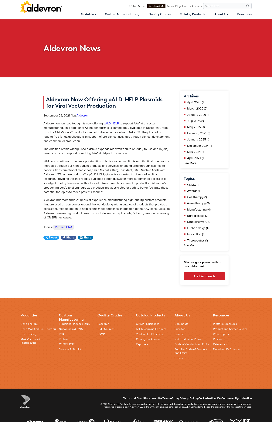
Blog (178, 6)
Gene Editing (28, 334)
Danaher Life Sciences (227, 349)
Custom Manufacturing (122, 14)
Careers (197, 6)
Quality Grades (159, 14)
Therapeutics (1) (197, 240)
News (170, 6)
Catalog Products (192, 14)
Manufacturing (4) (199, 209)
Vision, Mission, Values (188, 339)
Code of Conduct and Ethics (192, 344)
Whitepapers (221, 334)
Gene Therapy (29, 324)
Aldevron (82, 115)
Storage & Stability (70, 349)
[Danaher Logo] (25, 401)
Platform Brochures (225, 324)
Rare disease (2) (197, 216)
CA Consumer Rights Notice (234, 398)
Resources (244, 14)
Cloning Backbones (148, 339)
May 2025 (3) (196, 127)
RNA (62, 334)
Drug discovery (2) (199, 222)
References (220, 344)
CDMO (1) (193, 185)
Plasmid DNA (63, 227)
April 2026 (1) (195, 102)
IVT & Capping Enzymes (151, 329)
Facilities (180, 329)
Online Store (137, 6)
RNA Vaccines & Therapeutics (30, 341)
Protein (63, 339)
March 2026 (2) (197, 108)
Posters (217, 339)
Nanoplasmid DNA (71, 329)
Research (103, 324)
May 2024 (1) (195, 152)
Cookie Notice (207, 398)
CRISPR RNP (67, 344)
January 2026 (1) (198, 115)
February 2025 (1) (198, 133)
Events (186, 6)
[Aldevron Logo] (41, 6)
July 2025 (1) (195, 121)
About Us (221, 14)
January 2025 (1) (198, 139)
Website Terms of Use (165, 398)
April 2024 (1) (195, 158)
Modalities (88, 14)
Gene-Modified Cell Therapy (38, 329)
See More (190, 163)
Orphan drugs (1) (198, 228)
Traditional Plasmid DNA (74, 324)
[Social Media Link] (247, 368)
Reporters (142, 344)
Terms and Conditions (136, 398)
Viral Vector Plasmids (149, 334)
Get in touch (204, 276)
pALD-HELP (111, 123)
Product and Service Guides (230, 329)
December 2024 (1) (199, 146)
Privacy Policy (188, 398)
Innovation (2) (196, 234)
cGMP (101, 334)
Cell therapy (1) (197, 197)
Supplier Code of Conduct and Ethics (191, 351)
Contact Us (156, 6)
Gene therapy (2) (198, 203)
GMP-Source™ (105, 329)
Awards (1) (193, 191)
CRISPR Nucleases (147, 324)
